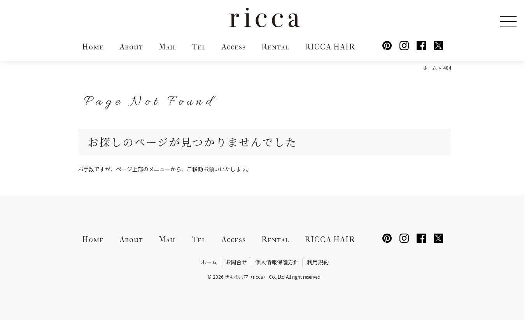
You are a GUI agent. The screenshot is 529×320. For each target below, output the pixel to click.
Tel (199, 46)
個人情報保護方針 (277, 262)
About (131, 46)
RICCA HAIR (330, 46)
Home (93, 46)
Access (233, 46)
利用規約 (318, 262)
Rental (275, 46)
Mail (168, 46)
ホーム (209, 262)
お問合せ (236, 262)
